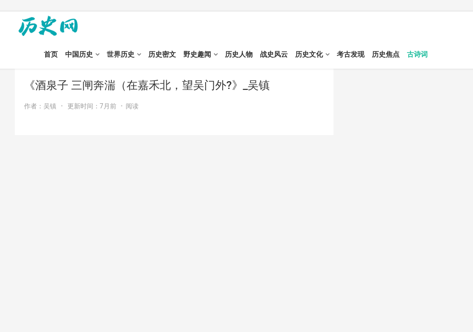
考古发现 (350, 54)
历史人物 (239, 54)
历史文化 (309, 54)
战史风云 (274, 54)
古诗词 (417, 54)
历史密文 (162, 54)
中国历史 (79, 54)
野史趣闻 (197, 54)
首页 (51, 54)
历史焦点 (386, 54)
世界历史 (120, 54)
